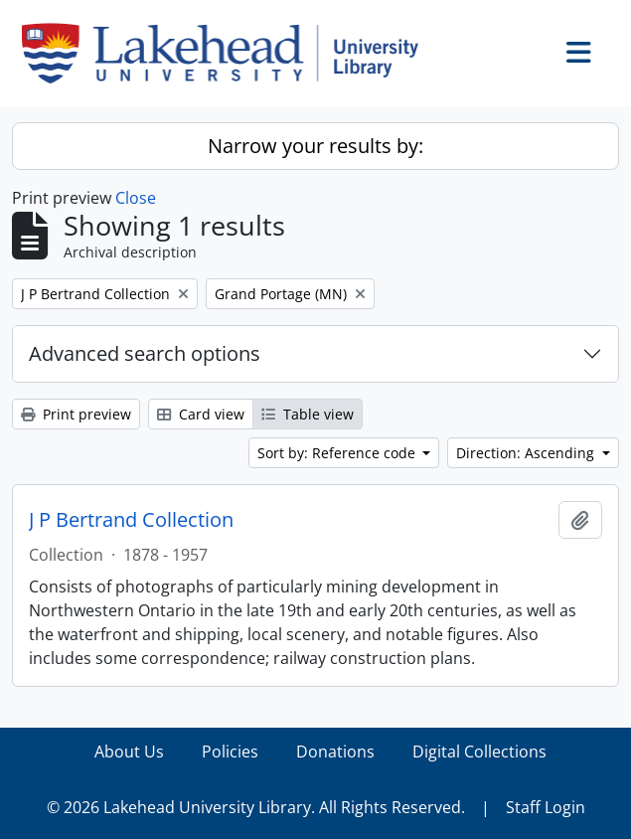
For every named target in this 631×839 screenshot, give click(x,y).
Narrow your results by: (315, 145)
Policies (230, 751)
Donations (335, 751)
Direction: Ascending (527, 452)
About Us (129, 751)
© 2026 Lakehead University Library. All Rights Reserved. (256, 807)
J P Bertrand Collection (131, 520)
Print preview (76, 414)
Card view (200, 414)
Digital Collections (479, 751)
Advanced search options (144, 353)
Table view (307, 414)
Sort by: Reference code (338, 452)
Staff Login (545, 807)
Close (135, 198)
